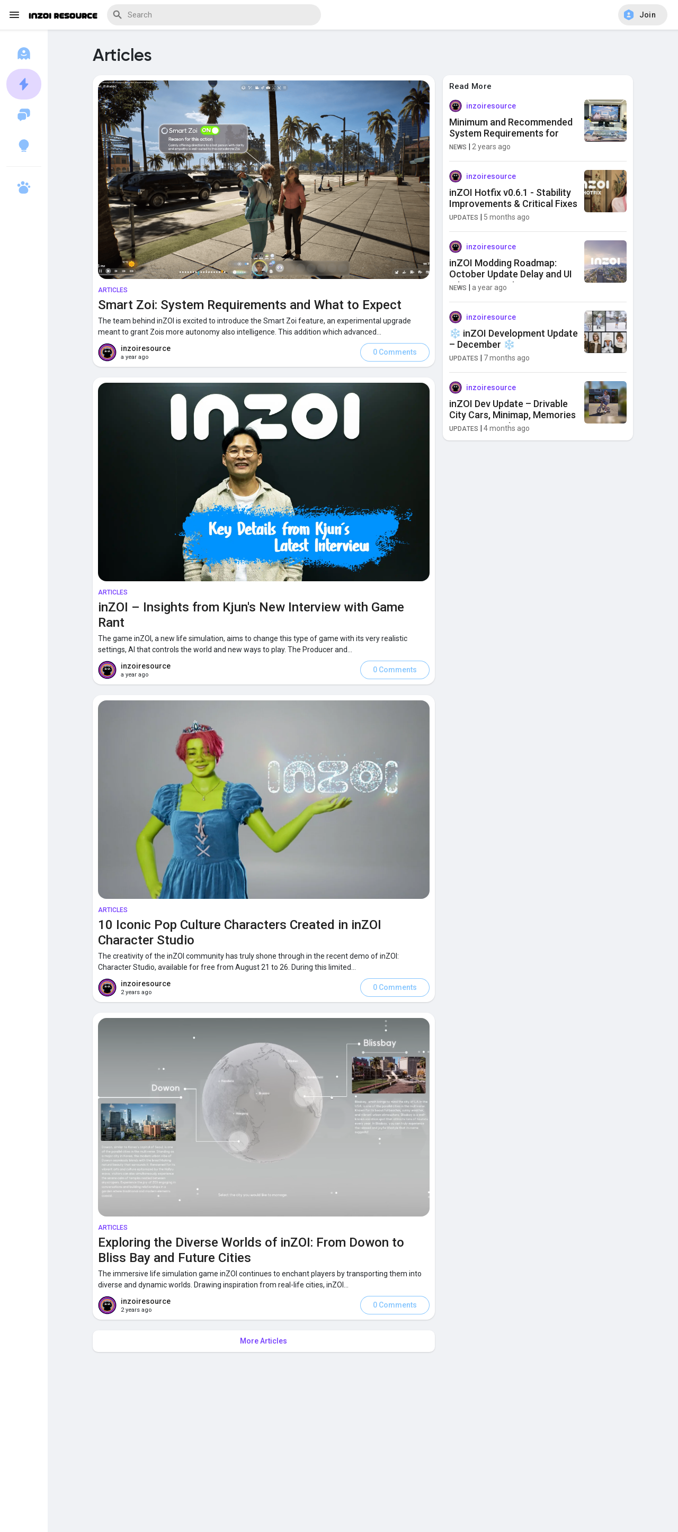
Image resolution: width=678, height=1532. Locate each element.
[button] (642, 14)
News (458, 147)
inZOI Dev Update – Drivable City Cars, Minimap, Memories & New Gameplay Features (512, 415)
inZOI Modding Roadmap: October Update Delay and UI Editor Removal (510, 274)
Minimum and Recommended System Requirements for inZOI (511, 133)
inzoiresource (146, 348)
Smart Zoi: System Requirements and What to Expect (250, 305)
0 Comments (395, 352)
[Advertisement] (363, 1447)
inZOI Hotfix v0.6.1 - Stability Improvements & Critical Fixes (513, 198)
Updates (464, 217)
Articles (113, 290)
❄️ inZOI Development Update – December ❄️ (513, 339)
